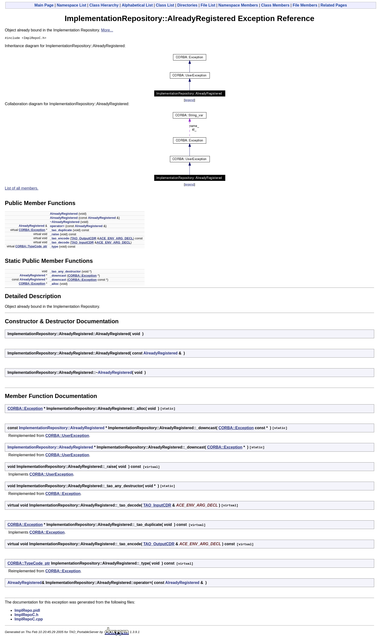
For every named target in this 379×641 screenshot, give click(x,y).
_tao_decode (59, 243)
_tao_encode (59, 239)
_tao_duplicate (61, 231)
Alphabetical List (137, 5)
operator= (57, 226)
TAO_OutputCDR (83, 239)
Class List (165, 5)
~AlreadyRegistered (64, 222)
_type (54, 247)
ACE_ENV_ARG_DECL (116, 239)
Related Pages (334, 5)
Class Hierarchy (104, 5)
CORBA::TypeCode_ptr (31, 247)
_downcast (58, 276)
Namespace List (71, 5)
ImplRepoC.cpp (29, 620)
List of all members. (21, 189)
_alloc (54, 284)
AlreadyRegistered (64, 214)
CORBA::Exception (32, 230)
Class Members (275, 5)
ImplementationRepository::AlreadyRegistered (61, 429)
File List (208, 5)
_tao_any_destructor (65, 272)
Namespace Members (238, 5)
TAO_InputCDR (82, 243)
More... (107, 30)
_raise (54, 235)
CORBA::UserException (67, 436)
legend (189, 101)
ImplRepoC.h (26, 615)
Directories (187, 5)
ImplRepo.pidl (27, 611)
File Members (305, 5)
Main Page (44, 5)
